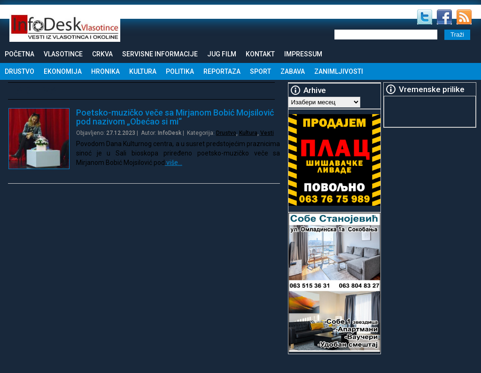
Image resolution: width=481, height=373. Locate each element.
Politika (180, 71)
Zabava (292, 71)
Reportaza (221, 71)
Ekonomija (63, 71)
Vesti (267, 133)
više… (173, 162)
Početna (19, 54)
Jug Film (221, 54)
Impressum (303, 54)
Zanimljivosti (338, 71)
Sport (260, 71)
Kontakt (260, 54)
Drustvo (19, 71)
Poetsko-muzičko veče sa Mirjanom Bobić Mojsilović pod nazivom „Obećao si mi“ (175, 117)
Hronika (105, 71)
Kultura (142, 71)
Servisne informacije (160, 54)
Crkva (102, 54)
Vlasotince (63, 54)
